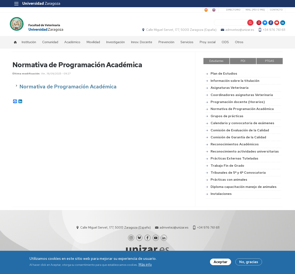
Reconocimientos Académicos (235, 146)
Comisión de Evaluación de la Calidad (240, 132)
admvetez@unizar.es (237, 31)
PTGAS (269, 63)
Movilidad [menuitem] (93, 44)
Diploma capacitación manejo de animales (244, 189)
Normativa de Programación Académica (242, 111)
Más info (145, 264)
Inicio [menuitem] (15, 44)
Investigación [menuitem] (115, 44)
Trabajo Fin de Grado (227, 168)
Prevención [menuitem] (166, 44)
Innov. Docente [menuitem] (141, 44)
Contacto (273, 9)
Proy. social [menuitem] (208, 44)
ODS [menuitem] (225, 44)
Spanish (193, 9)
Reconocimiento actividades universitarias (245, 153)
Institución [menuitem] (29, 44)
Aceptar (220, 262)
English (210, 9)
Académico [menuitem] (72, 44)
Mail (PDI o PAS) (252, 9)
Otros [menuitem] (239, 44)
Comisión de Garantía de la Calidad (238, 139)
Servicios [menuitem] (186, 44)
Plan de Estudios (224, 76)
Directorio (231, 9)
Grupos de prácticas (227, 118)
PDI (243, 63)
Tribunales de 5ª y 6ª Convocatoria (238, 175)
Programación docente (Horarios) (238, 104)
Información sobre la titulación (235, 83)
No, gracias (248, 262)
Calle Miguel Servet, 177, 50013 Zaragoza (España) (179, 31)
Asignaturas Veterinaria (229, 90)
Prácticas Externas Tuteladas (234, 160)
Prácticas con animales (229, 182)
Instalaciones (221, 196)
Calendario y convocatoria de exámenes (242, 125)
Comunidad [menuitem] (50, 44)
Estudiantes (216, 63)
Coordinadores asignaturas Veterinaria (242, 97)
